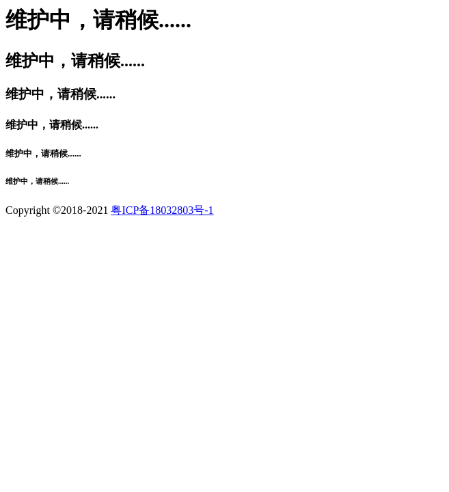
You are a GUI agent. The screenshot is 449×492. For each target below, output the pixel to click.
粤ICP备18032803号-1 (162, 210)
